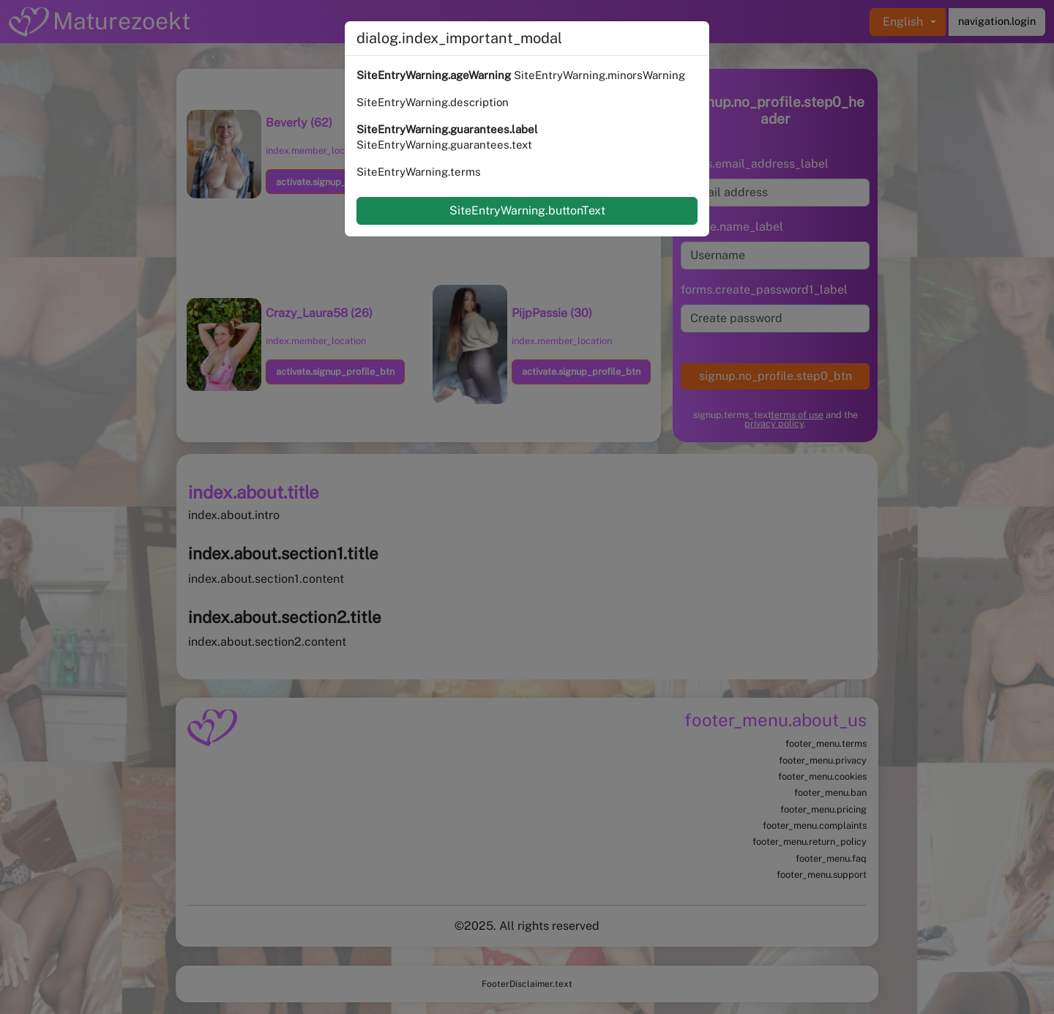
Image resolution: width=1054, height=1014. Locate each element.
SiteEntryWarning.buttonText (527, 210)
